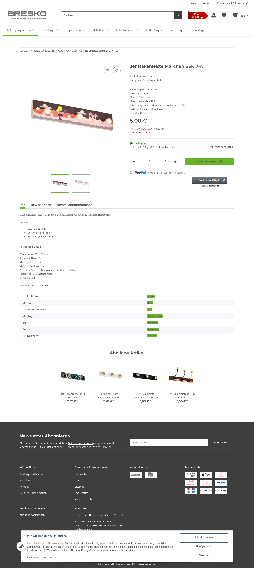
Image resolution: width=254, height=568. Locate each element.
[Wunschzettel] (224, 15)
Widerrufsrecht (84, 499)
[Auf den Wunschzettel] (117, 70)
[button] (214, 15)
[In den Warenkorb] (22, 62)
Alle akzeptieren (204, 537)
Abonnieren (221, 442)
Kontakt (207, 3)
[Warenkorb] (240, 15)
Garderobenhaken (153, 80)
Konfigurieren (203, 546)
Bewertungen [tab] (41, 205)
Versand (159, 128)
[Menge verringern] (134, 161)
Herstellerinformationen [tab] (74, 205)
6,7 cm (151, 296)
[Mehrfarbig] (153, 329)
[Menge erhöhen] (175, 161)
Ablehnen (204, 555)
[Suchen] (117, 15)
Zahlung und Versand (32, 474)
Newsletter (26, 480)
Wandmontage (155, 316)
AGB (77, 480)
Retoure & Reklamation (33, 492)
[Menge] (150, 161)
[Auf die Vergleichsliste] (107, 70)
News (193, 3)
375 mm (152, 335)
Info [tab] (22, 205)
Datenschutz (82, 474)
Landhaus (152, 322)
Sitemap (79, 486)
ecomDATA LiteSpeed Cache (141, 563)
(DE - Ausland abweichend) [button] (163, 147)
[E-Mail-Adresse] (169, 442)
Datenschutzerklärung (81, 443)
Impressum (81, 492)
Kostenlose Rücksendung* (232, 3)
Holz (150, 303)
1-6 (149, 309)
